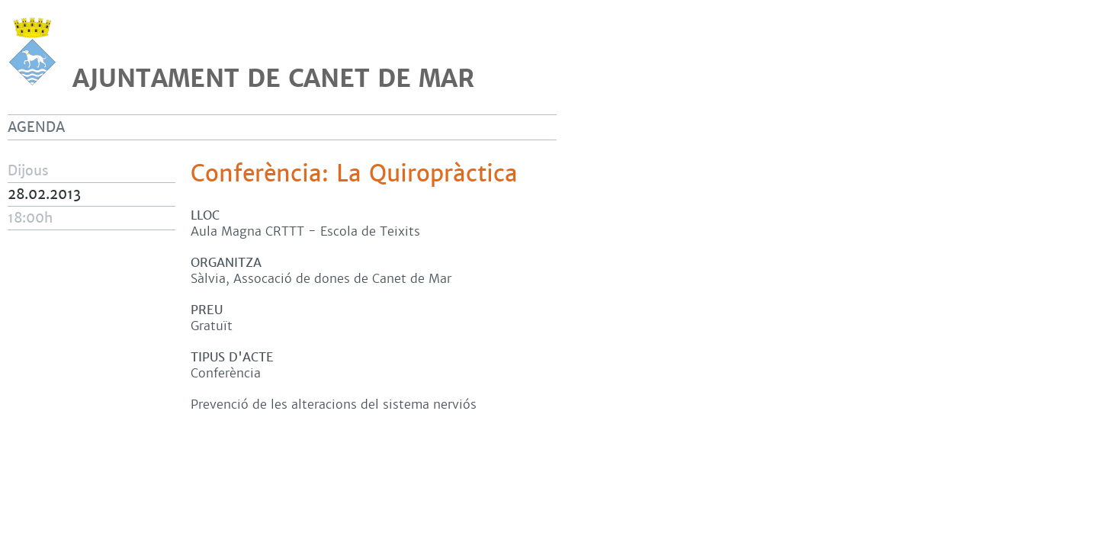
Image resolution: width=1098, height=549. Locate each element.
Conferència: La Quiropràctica (354, 173)
